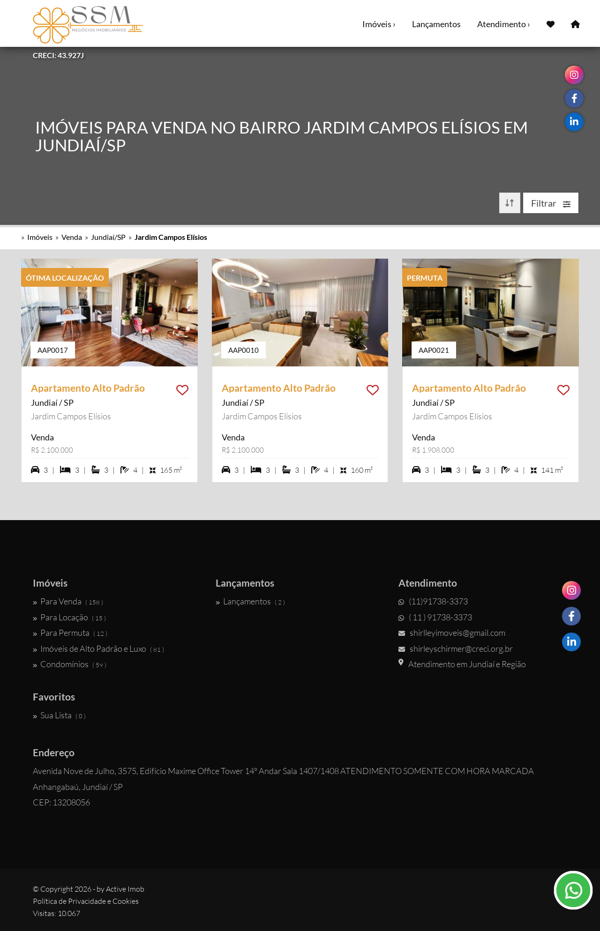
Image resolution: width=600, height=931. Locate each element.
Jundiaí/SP (108, 236)
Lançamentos (436, 24)
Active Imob (125, 889)
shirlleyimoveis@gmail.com (451, 632)
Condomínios (69, 664)
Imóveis (39, 236)
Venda (71, 236)
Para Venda (68, 601)
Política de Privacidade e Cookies (86, 901)
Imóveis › (379, 24)
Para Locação (69, 617)
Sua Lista (59, 715)
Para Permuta (70, 632)
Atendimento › (503, 24)
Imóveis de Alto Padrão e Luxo (98, 648)
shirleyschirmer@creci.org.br (455, 648)
